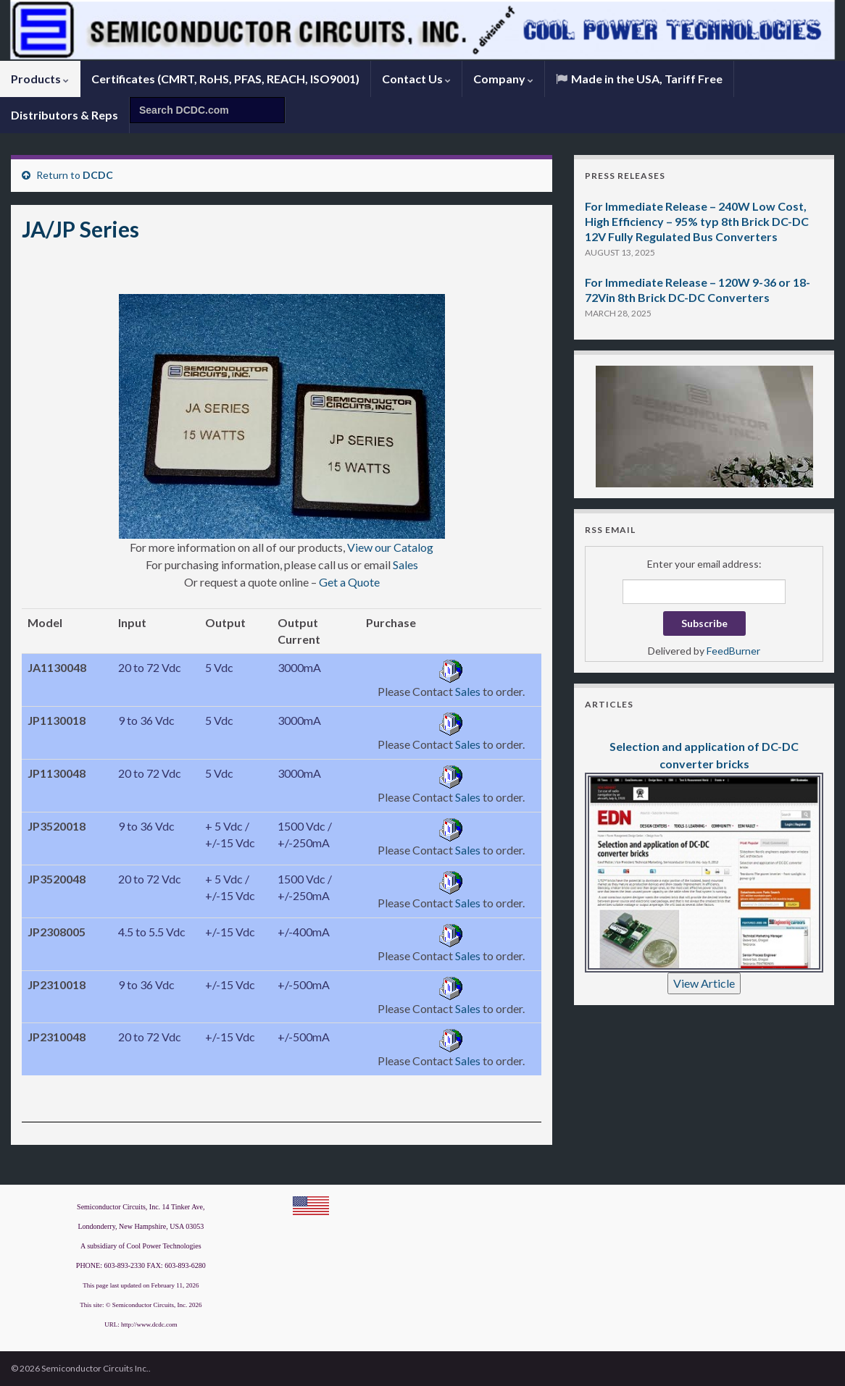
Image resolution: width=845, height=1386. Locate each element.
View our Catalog (390, 547)
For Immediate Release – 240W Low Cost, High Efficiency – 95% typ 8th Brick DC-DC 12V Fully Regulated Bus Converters (697, 221)
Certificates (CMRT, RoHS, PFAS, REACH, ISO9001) (225, 78)
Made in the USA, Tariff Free (639, 78)
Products (40, 78)
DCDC (98, 175)
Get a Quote (349, 582)
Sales (405, 564)
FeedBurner (733, 650)
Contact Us (416, 78)
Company (503, 78)
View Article (704, 983)
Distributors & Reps (64, 115)
